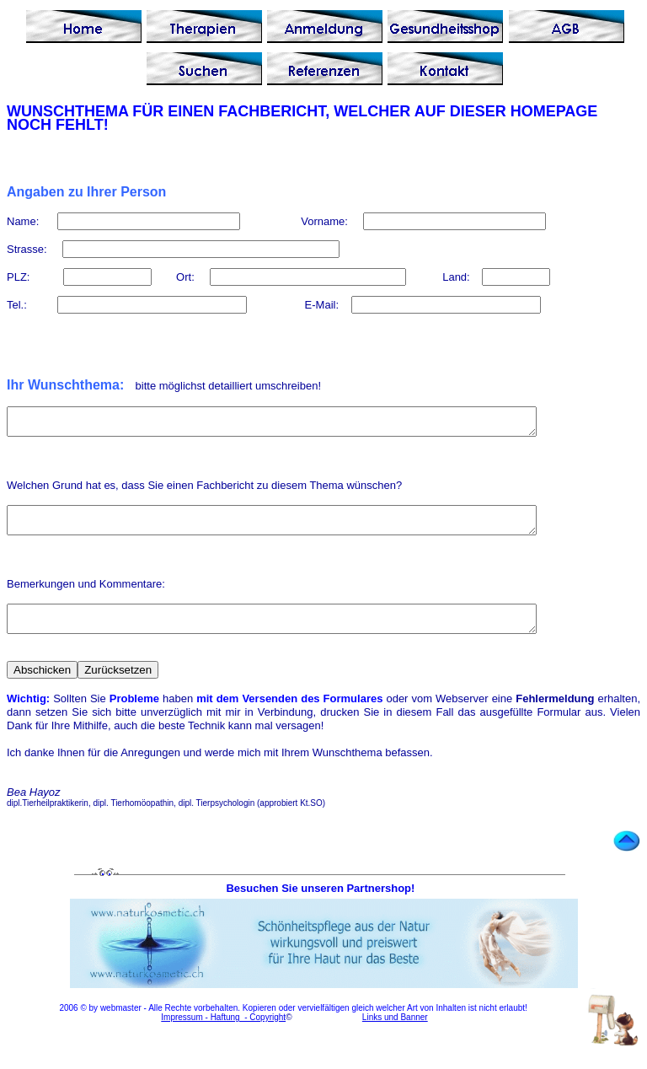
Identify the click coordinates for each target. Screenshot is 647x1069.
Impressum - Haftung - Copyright (223, 1032)
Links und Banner (395, 1032)
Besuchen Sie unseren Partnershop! (322, 903)
